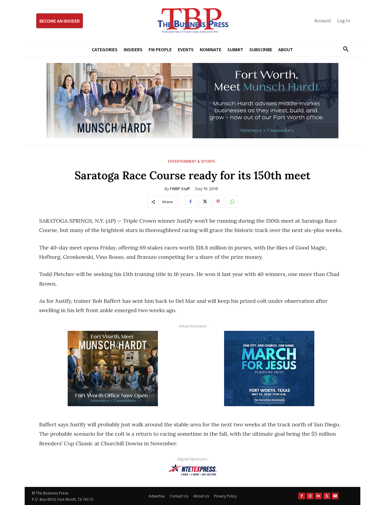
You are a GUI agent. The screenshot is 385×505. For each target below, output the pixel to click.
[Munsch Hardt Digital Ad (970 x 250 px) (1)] (192, 100)
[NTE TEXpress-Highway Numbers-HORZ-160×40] (192, 470)
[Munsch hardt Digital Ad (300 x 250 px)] (112, 368)
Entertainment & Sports (191, 161)
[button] (343, 49)
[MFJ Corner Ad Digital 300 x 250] (269, 368)
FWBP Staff (179, 189)
